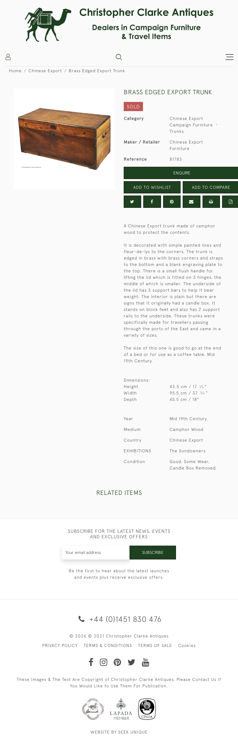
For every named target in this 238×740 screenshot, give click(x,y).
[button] (119, 57)
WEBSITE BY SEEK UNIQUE (119, 732)
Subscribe (152, 552)
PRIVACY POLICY (60, 645)
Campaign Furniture (191, 124)
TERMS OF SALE (155, 645)
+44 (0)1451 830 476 (119, 619)
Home (15, 70)
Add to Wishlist (152, 187)
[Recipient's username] (96, 552)
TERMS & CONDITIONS (108, 645)
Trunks (177, 131)
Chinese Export (45, 70)
